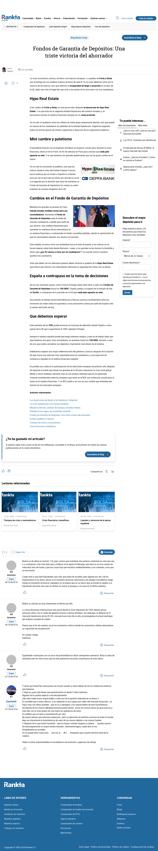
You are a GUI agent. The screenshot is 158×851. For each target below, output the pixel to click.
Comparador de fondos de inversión (77, 809)
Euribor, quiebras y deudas (42, 418)
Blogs (119, 809)
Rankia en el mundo (13, 809)
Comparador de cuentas (72, 823)
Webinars (121, 818)
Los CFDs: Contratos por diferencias (139, 139)
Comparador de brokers (71, 804)
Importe (126, 239)
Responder (107, 592)
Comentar (107, 551)
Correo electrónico (131, 262)
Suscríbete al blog (135, 37)
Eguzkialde (11, 701)
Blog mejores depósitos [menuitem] (81, 26)
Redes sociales (124, 827)
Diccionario (66, 828)
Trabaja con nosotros (14, 828)
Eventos (120, 823)
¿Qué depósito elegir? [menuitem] (58, 26)
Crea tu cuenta (146, 18)
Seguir (11, 579)
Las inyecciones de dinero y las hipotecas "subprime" (54, 399)
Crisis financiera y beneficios (43, 426)
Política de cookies (120, 846)
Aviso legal (84, 846)
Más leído (142, 125)
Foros (119, 804)
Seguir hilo (18, 551)
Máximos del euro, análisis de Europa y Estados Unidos (55, 407)
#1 (11, 696)
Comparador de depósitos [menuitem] (34, 26)
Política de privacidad (100, 846)
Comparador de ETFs (70, 814)
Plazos (126, 250)
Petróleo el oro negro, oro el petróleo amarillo (50, 411)
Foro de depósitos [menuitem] (102, 26)
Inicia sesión (127, 18)
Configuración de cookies (142, 846)
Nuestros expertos (12, 818)
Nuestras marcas (12, 823)
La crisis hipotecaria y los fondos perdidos (49, 403)
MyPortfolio (66, 832)
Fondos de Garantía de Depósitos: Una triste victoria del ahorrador (60, 414)
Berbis (10, 70)
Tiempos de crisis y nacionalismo (45, 422)
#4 (11, 571)
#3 (11, 614)
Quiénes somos (11, 804)
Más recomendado (127, 125)
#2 (11, 665)
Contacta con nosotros (14, 814)
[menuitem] (29, 18)
